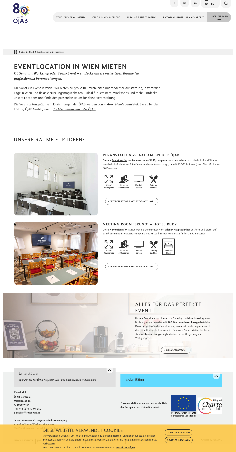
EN (212, 4)
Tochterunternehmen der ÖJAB (74, 117)
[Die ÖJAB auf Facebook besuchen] (174, 3)
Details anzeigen (125, 447)
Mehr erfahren (175, 358)
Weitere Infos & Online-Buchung (131, 209)
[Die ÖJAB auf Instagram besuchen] (184, 3)
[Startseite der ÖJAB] (16, 60)
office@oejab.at (31, 420)
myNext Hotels (114, 112)
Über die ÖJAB (27, 60)
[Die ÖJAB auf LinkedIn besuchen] (195, 3)
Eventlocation (119, 168)
